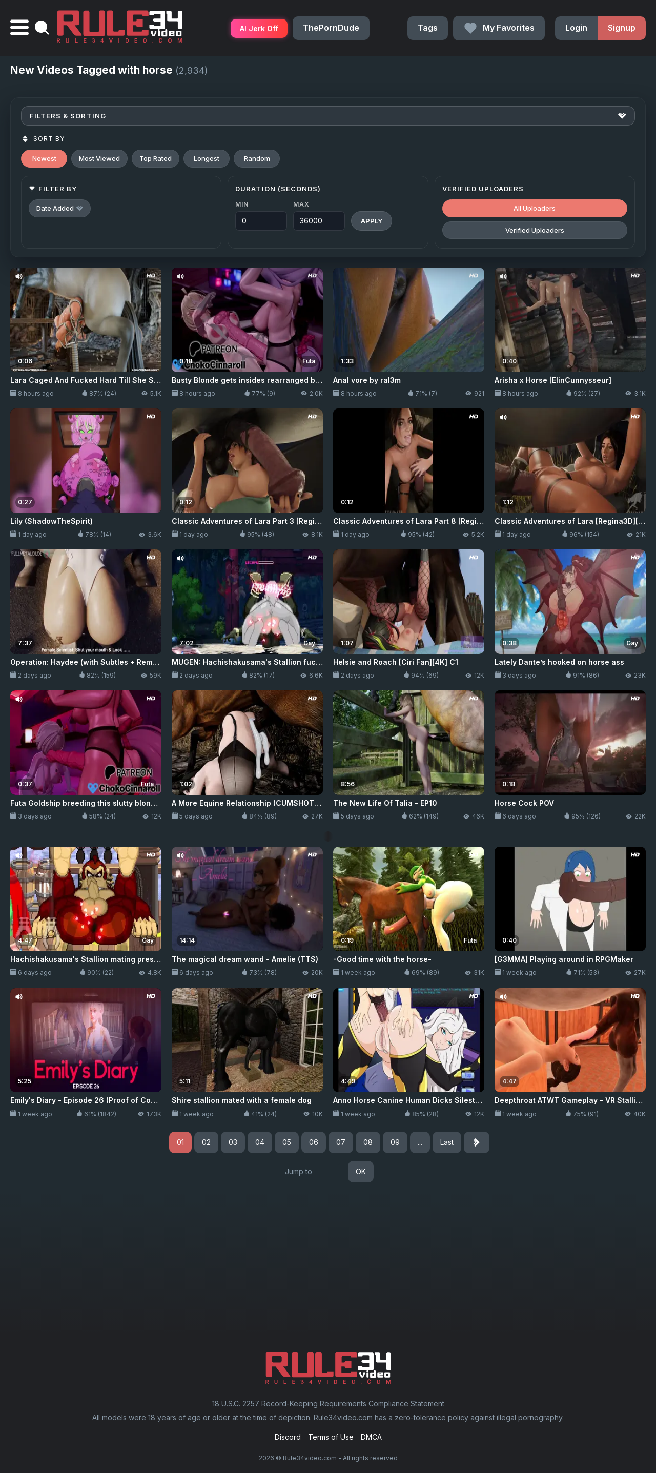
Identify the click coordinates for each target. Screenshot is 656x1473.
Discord (288, 1437)
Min (241, 204)
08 (368, 1142)
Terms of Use (331, 1437)
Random (257, 158)
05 (286, 1142)
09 (395, 1142)
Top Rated (155, 158)
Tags (428, 28)
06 (313, 1142)
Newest (44, 158)
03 (233, 1142)
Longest (206, 158)
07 (340, 1142)
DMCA (371, 1437)
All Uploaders (535, 208)
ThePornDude (331, 28)
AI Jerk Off (259, 28)
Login (576, 28)
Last (447, 1142)
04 (259, 1142)
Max (301, 204)
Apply (371, 221)
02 (206, 1142)
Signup (622, 28)
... (420, 1142)
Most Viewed (99, 158)
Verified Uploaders (534, 230)
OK (361, 1171)
